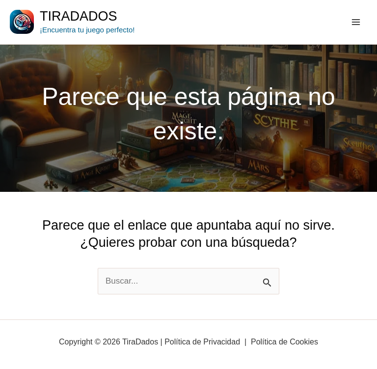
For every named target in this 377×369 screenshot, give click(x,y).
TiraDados (78, 16)
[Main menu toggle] (356, 22)
